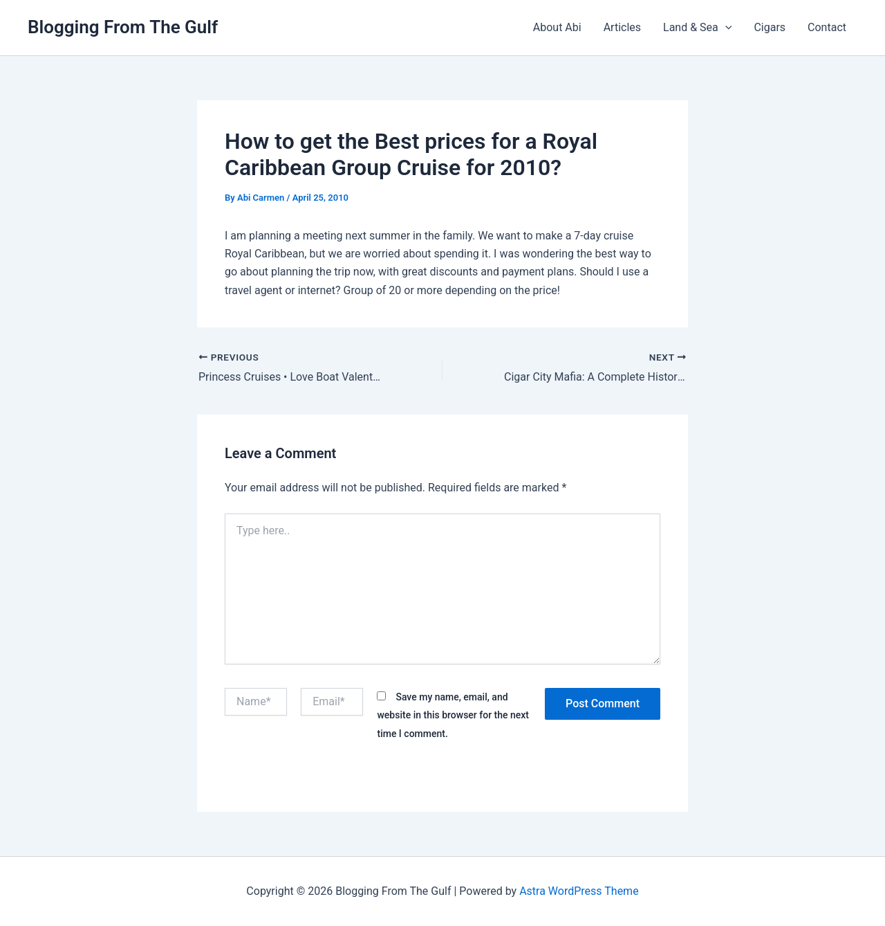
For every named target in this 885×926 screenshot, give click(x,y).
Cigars (769, 27)
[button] (725, 27)
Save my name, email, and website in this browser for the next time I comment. (453, 715)
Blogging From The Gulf (123, 27)
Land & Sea (697, 27)
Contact (827, 27)
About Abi (557, 27)
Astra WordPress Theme (578, 891)
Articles (622, 27)
